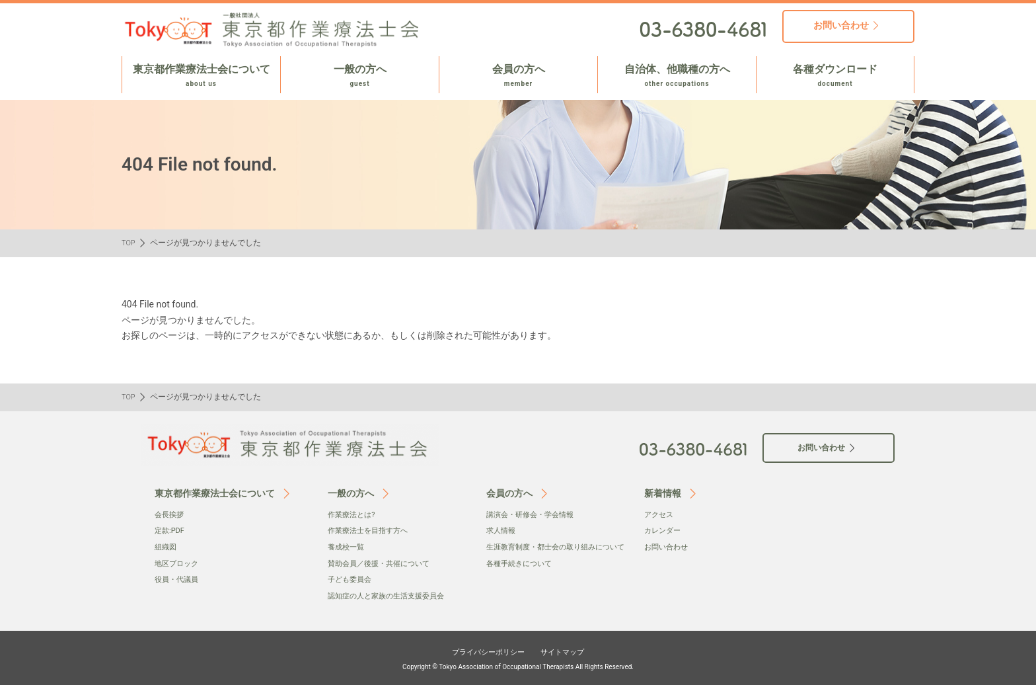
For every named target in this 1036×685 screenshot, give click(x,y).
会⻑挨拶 (170, 514)
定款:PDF (171, 530)
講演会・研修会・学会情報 (533, 514)
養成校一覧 (347, 546)
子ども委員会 (351, 578)
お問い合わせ (668, 546)
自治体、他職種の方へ (677, 76)
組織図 (166, 546)
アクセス (660, 514)
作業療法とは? (353, 514)
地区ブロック (178, 562)
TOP (129, 242)
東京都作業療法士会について (201, 76)
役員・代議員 (178, 578)
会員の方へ (518, 76)
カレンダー (664, 530)
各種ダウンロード (835, 76)
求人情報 (502, 530)
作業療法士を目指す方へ (371, 530)
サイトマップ (572, 650)
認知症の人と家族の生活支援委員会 (391, 595)
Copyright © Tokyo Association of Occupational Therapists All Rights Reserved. (518, 665)
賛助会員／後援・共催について (383, 562)
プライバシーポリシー (482, 650)
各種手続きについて (522, 576)
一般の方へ (360, 76)
